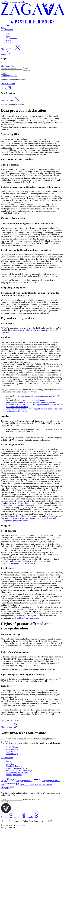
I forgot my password (9, 76)
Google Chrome (12, 747)
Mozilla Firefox (12, 749)
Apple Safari (11, 751)
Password (26, 71)
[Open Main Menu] (5, 28)
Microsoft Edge (12, 754)
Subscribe (5, 802)
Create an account (8, 84)
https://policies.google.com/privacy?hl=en (18, 563)
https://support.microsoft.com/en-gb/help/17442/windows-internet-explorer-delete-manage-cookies (31, 401)
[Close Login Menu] (10, 66)
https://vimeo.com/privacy (29, 618)
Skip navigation (7, 30)
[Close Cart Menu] (10, 100)
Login (4, 73)
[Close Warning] (9, 727)
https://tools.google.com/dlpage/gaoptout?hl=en (20, 505)
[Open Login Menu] (5, 54)
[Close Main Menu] (10, 49)
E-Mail (25, 68)
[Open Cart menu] (6, 88)
